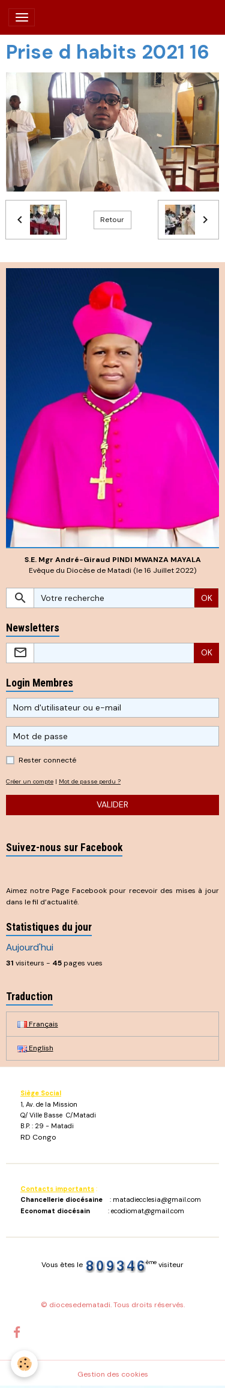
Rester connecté (47, 760)
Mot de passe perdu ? (90, 781)
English (35, 1048)
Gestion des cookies (112, 1374)
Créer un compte (29, 781)
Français (37, 1024)
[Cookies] (24, 1363)
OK (206, 598)
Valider (112, 804)
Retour (112, 219)
